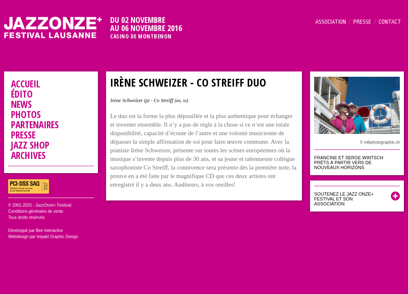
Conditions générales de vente (35, 211)
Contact (390, 21)
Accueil (25, 83)
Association (330, 21)
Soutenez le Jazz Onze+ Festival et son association (344, 199)
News (21, 104)
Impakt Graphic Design (57, 236)
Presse (362, 21)
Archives (28, 155)
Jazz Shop (30, 144)
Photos (26, 114)
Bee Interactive (49, 230)
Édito (22, 93)
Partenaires (35, 124)
